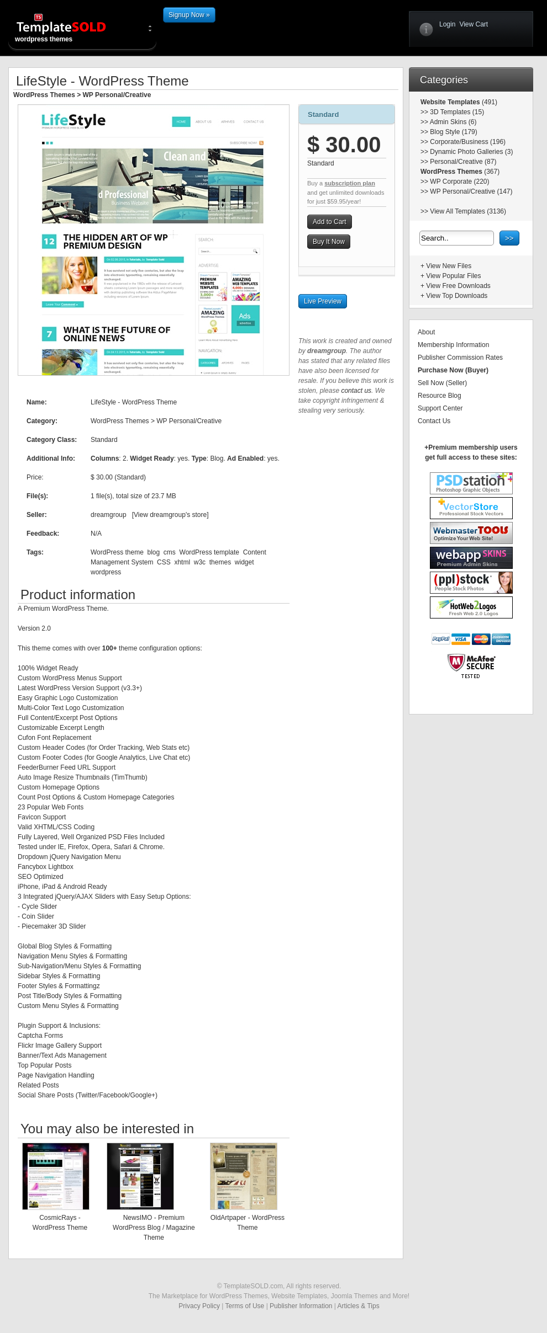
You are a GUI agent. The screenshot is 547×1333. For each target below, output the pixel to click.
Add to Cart (329, 222)
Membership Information (453, 345)
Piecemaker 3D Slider (54, 926)
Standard (323, 114)
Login (447, 24)
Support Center (440, 408)
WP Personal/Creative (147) (471, 191)
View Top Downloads (456, 296)
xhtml (182, 562)
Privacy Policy (199, 1306)
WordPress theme (117, 552)
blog (153, 552)
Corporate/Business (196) (468, 142)
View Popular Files (453, 276)
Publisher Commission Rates (460, 357)
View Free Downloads (458, 286)
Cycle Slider (39, 906)
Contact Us (434, 421)
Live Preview (322, 301)
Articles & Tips (359, 1306)
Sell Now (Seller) (442, 383)
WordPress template (210, 552)
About (426, 332)
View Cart (473, 24)
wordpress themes (70, 27)
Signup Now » (189, 15)
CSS (164, 562)
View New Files (448, 266)
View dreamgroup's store (170, 515)
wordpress (106, 572)
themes (220, 562)
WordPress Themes (44, 95)
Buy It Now (329, 242)
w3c (200, 562)
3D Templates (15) (457, 112)
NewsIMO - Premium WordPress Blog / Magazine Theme (154, 1227)
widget (244, 562)
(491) (488, 102)
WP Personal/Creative (117, 95)
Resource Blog (439, 395)
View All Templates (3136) (468, 211)
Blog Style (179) (453, 132)
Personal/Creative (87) (463, 162)
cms (170, 552)
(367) (490, 171)
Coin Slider (38, 916)
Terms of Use (245, 1306)
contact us (356, 390)
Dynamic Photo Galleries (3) (471, 152)
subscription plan (349, 183)
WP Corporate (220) (459, 181)
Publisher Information (301, 1306)
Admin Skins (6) (453, 122)
